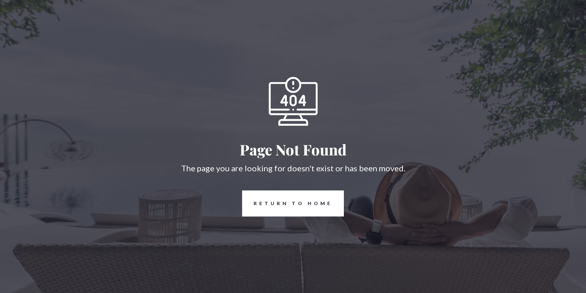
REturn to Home (287, 203)
